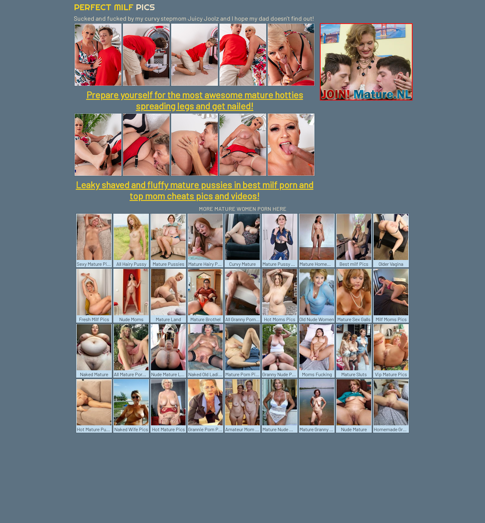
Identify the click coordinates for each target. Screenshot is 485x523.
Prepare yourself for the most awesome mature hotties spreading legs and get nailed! (194, 100)
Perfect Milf (114, 7)
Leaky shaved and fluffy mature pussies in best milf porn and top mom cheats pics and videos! (194, 190)
